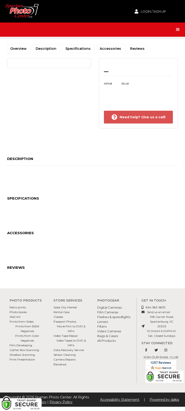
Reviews (137, 48)
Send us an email (158, 312)
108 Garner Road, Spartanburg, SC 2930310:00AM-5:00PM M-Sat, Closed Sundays (162, 326)
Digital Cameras (109, 307)
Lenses (102, 322)
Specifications (78, 48)
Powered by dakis (164, 399)
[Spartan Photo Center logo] (21, 11)
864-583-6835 (155, 307)
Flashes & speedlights (113, 317)
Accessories (111, 48)
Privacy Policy (61, 402)
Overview (19, 48)
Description (46, 48)
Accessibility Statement (119, 399)
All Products (106, 340)
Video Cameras (109, 331)
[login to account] (150, 11)
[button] (178, 30)
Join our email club (160, 357)
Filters (102, 326)
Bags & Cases (107, 336)
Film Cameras (107, 312)
